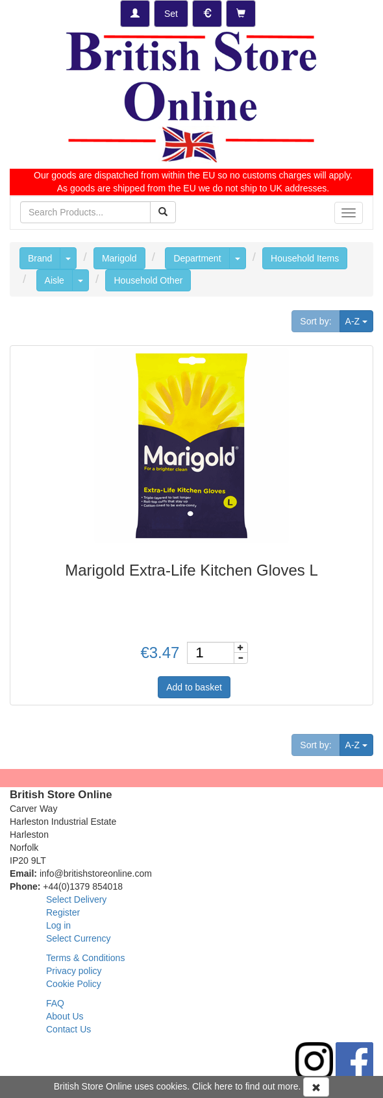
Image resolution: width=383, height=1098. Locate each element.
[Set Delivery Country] (171, 13)
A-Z (359, 320)
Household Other (148, 280)
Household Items (305, 258)
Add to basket (194, 687)
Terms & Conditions (85, 958)
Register (63, 912)
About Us (65, 1016)
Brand (40, 258)
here (223, 1086)
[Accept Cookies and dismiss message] (316, 1087)
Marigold (119, 258)
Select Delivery (76, 899)
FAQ (55, 1003)
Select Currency (78, 938)
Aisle (54, 280)
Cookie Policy (73, 984)
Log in (58, 925)
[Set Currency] (207, 13)
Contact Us (68, 1029)
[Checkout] (241, 13)
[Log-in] (135, 13)
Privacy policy (74, 971)
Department (197, 258)
